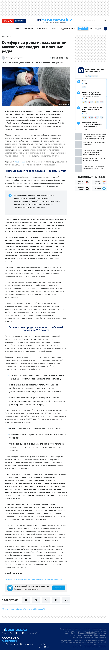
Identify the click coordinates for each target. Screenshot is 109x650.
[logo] (54, 21)
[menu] (2, 29)
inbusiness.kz (20, 163)
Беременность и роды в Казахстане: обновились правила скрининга (33, 580)
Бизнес (17, 30)
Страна (54, 30)
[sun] (95, 29)
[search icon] (105, 21)
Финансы (28, 30)
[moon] (101, 29)
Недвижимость (67, 30)
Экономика (42, 30)
